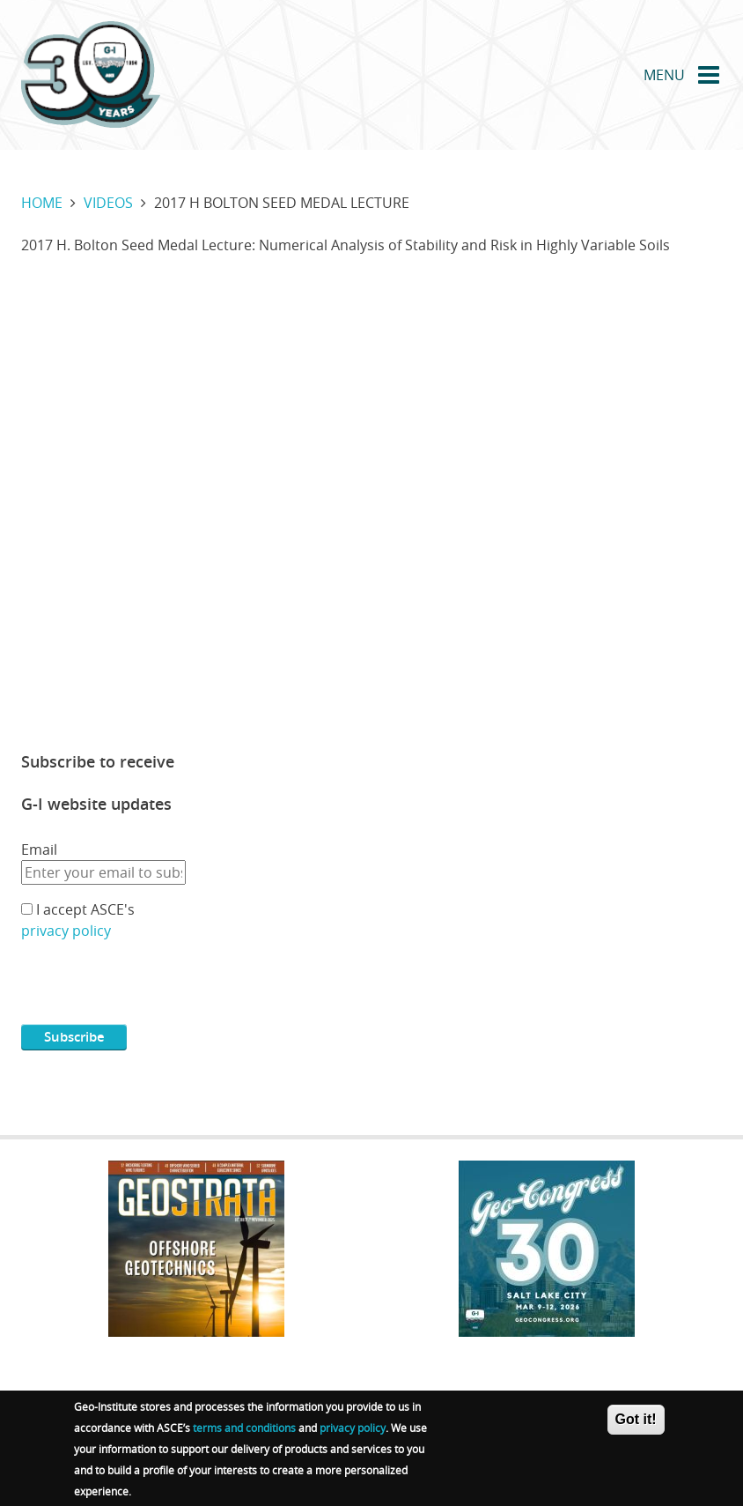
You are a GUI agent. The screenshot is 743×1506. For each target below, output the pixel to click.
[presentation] (155, 989)
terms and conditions (244, 1428)
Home (42, 202)
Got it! (636, 1419)
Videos (108, 202)
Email (39, 849)
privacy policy (66, 930)
